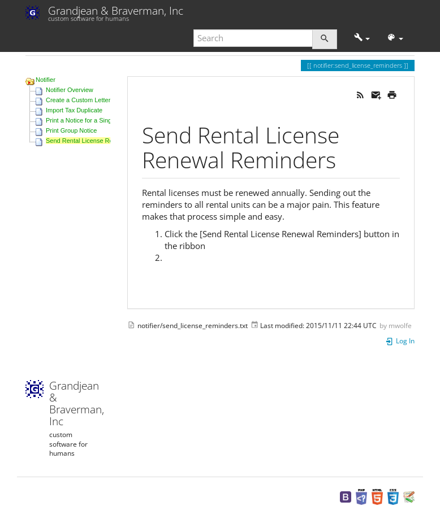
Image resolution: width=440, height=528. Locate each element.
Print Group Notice (71, 130)
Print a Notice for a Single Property (93, 120)
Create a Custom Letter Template (91, 100)
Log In (400, 341)
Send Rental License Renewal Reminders (103, 140)
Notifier (45, 79)
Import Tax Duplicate (74, 110)
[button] (362, 38)
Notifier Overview (69, 89)
